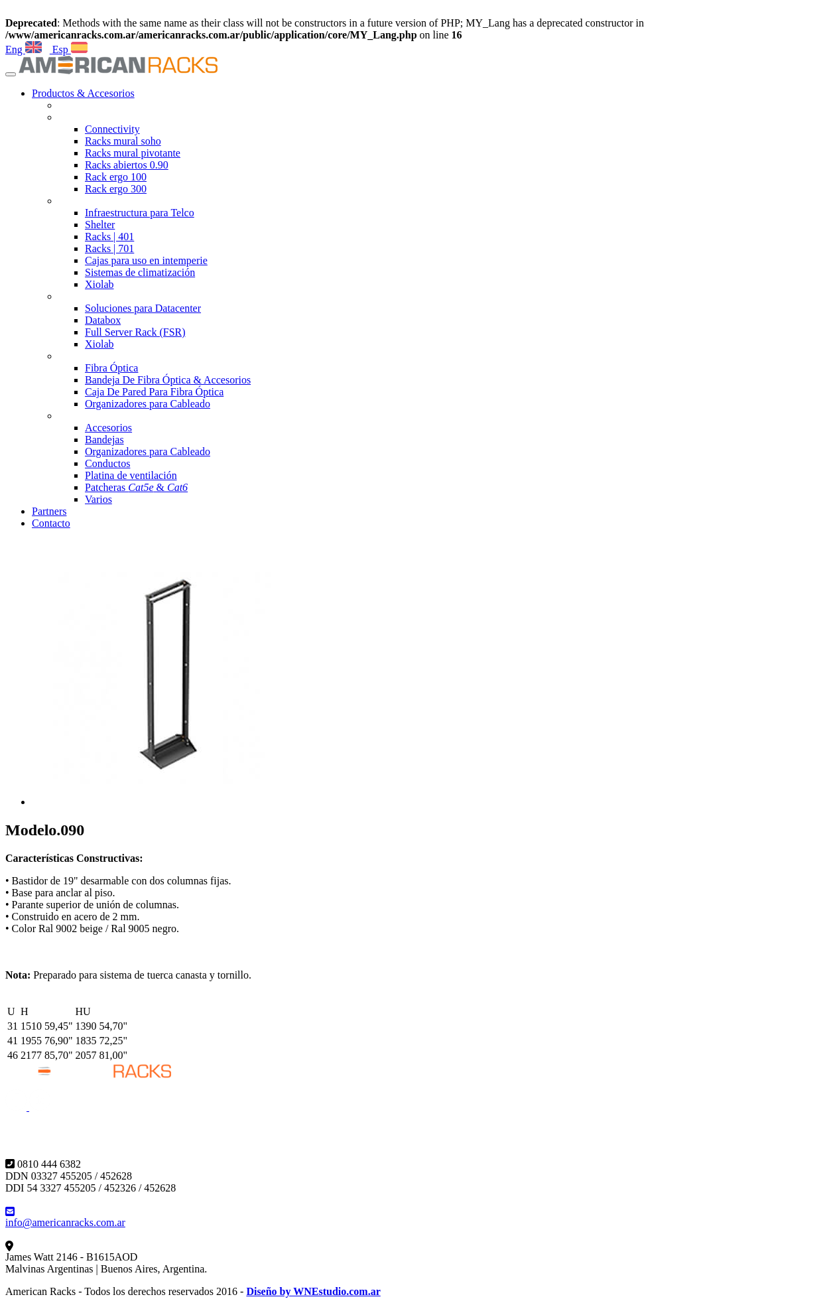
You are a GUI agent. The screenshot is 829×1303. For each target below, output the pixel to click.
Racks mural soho (123, 141)
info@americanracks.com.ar (65, 1217)
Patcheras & (136, 487)
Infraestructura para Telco (139, 212)
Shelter (100, 224)
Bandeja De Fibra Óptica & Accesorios (168, 379)
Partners (49, 511)
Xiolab (99, 284)
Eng (23, 49)
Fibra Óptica (111, 368)
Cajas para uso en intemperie (146, 260)
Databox (103, 320)
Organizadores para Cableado (147, 403)
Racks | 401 (109, 236)
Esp (69, 49)
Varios (98, 499)
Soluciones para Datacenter (143, 308)
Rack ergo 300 (116, 188)
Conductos (107, 463)
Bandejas (104, 439)
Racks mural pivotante (132, 153)
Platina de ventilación (131, 475)
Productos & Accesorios (83, 93)
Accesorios (108, 427)
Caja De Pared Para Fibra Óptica (154, 391)
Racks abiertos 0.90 (126, 165)
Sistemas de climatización (140, 272)
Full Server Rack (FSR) (135, 332)
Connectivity (112, 129)
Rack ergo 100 (116, 176)
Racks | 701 (109, 248)
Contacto (51, 523)
